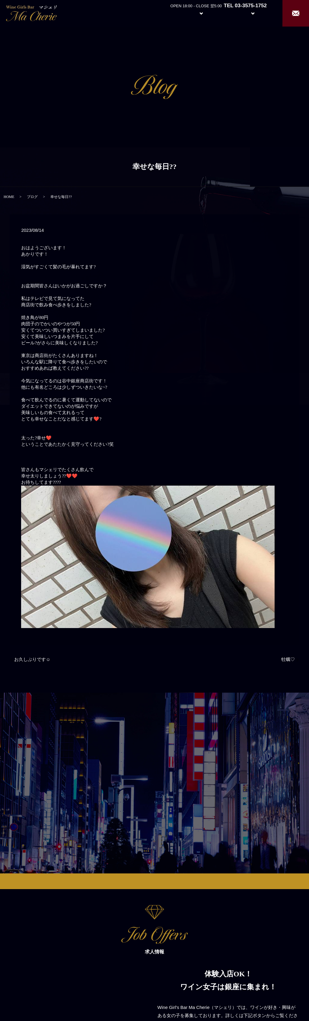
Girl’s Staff (225, 12)
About (168, 12)
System (196, 12)
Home (146, 12)
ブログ (32, 197)
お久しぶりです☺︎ (32, 659)
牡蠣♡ (288, 659)
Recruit (259, 12)
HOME (9, 197)
